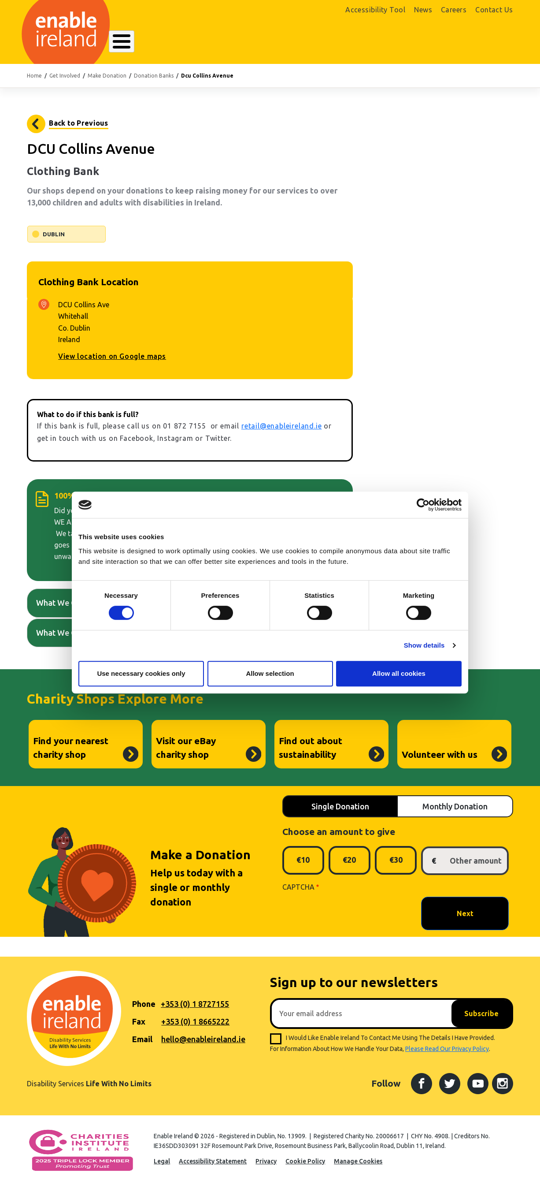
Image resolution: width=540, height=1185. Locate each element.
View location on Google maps (112, 356)
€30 (396, 859)
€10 (303, 859)
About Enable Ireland (149, 42)
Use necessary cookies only (141, 673)
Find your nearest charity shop (70, 747)
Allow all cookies (398, 673)
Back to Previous (78, 123)
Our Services (218, 42)
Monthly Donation (455, 806)
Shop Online (437, 43)
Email (142, 1039)
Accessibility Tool (375, 10)
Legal (162, 1161)
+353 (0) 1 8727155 (195, 1003)
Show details (424, 645)
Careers (453, 10)
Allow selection (270, 673)
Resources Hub (275, 42)
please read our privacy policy (447, 1048)
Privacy (266, 1161)
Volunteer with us (439, 754)
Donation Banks (154, 75)
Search (375, 42)
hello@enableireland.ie (203, 1039)
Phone (143, 1003)
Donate (489, 42)
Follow (385, 1083)
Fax (138, 1021)
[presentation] (349, 913)
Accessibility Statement (213, 1161)
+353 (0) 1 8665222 (195, 1021)
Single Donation (340, 806)
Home (34, 75)
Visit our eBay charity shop (186, 747)
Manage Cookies (358, 1161)
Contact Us (494, 10)
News (423, 10)
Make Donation (107, 75)
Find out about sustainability (310, 747)
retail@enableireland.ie (281, 426)
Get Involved (332, 42)
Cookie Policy (305, 1161)
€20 (349, 859)
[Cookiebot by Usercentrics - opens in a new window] (423, 504)
